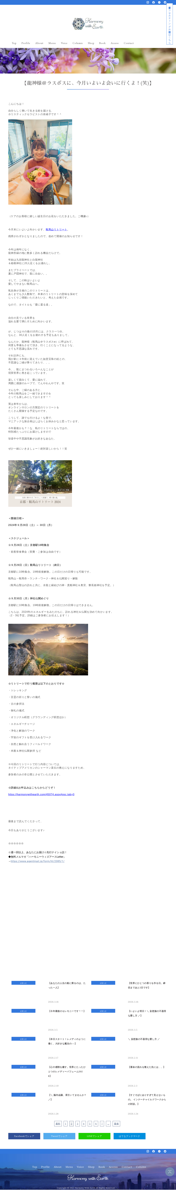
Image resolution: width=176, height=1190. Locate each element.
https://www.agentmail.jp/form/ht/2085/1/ (38, 861)
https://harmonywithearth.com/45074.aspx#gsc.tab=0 (41, 794)
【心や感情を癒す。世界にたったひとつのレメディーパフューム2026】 (67, 1071)
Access (115, 43)
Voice (64, 43)
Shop (91, 43)
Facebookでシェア (24, 1136)
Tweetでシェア (59, 1136)
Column (78, 43)
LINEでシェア (94, 1136)
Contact (129, 43)
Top (14, 43)
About (39, 43)
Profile (26, 43)
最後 (116, 1123)
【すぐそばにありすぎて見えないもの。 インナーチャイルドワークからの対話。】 (147, 1099)
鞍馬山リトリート (56, 229)
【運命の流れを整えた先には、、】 (146, 1066)
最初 (58, 1123)
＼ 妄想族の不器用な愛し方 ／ (144, 1038)
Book (102, 43)
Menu (52, 43)
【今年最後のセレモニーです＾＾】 (67, 1011)
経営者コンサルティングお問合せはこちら (169, 24)
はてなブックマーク (129, 1136)
